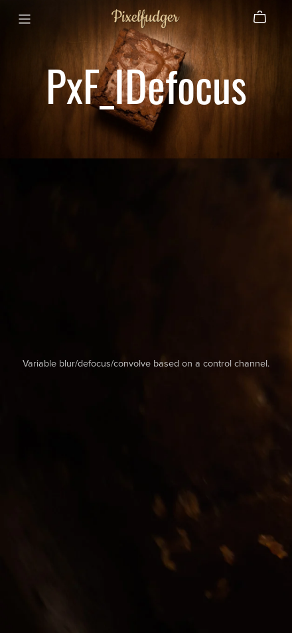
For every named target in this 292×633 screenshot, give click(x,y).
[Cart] (265, 17)
